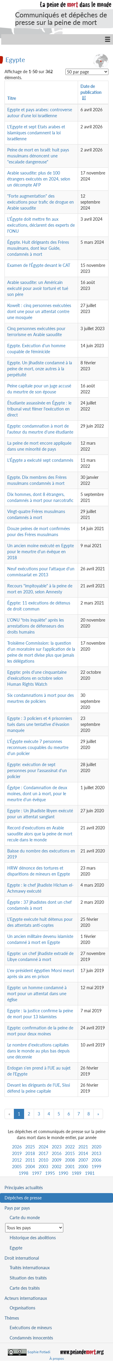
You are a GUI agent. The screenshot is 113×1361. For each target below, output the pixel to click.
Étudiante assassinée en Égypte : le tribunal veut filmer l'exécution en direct (39, 408)
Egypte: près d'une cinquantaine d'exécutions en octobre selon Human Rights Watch (37, 678)
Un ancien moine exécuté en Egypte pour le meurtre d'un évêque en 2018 (40, 551)
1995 (50, 1173)
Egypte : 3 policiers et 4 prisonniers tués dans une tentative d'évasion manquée (39, 724)
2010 (43, 1160)
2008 (70, 1160)
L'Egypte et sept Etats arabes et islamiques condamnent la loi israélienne (36, 132)
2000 (83, 1166)
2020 (96, 1146)
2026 (17, 1146)
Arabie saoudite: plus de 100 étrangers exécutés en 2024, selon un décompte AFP (38, 178)
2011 (30, 1160)
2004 (30, 1166)
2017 (43, 1153)
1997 (37, 1173)
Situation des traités (28, 1277)
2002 (56, 1166)
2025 (30, 1146)
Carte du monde (25, 1217)
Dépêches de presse (23, 1197)
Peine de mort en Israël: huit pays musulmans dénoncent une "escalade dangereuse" (38, 155)
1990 (63, 1173)
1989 (76, 1173)
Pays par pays (17, 1207)
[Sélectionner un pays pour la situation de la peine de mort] (34, 1227)
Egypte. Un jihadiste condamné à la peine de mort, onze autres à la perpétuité (39, 368)
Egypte (15, 59)
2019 (17, 1153)
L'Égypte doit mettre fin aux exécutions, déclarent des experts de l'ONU (41, 225)
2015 (70, 1153)
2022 (70, 1146)
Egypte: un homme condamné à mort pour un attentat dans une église (37, 993)
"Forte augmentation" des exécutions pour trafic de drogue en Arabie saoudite (40, 201)
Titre (11, 98)
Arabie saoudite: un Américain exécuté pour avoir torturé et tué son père (37, 288)
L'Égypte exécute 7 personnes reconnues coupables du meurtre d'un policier (37, 747)
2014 (83, 1153)
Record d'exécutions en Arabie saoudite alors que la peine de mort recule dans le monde (39, 833)
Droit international (22, 1258)
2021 (83, 1146)
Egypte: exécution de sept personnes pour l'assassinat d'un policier (37, 770)
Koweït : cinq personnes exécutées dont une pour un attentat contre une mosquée (39, 311)
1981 (90, 1173)
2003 (43, 1166)
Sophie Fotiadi (38, 1352)
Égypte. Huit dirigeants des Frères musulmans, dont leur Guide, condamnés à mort (38, 248)
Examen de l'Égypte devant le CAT (38, 265)
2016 (56, 1153)
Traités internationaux (30, 1267)
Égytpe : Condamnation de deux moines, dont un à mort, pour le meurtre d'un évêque (37, 793)
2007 (83, 1160)
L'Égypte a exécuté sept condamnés (40, 460)
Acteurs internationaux (26, 1298)
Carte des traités (25, 1288)
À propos (56, 1358)
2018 (30, 1153)
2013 (96, 1153)
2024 (43, 1146)
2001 (70, 1166)
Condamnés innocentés (31, 1337)
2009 (56, 1160)
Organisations (22, 1307)
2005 (17, 1166)
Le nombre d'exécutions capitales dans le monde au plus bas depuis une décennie (38, 1050)
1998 (23, 1173)
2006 (96, 1160)
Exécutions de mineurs (31, 1327)
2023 (56, 1146)
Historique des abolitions (33, 1237)
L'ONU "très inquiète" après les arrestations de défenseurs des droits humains (35, 625)
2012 (17, 1160)
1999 (96, 1166)
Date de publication (91, 89)
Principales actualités (24, 1187)
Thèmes (12, 1318)
